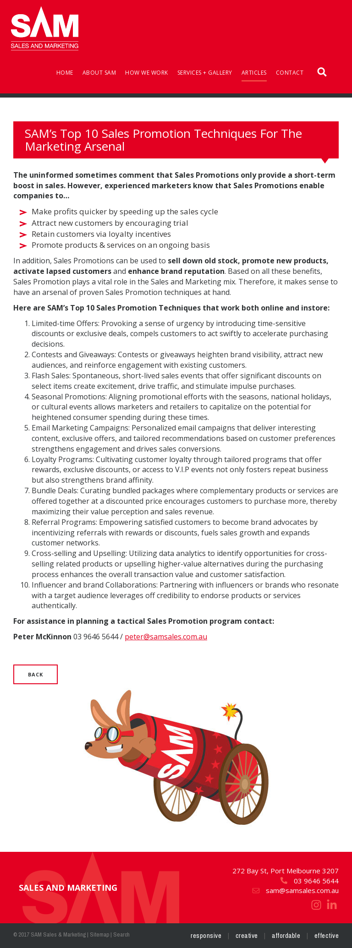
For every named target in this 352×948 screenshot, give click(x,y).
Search (121, 934)
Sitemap (99, 934)
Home (64, 72)
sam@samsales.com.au (295, 890)
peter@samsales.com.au (166, 637)
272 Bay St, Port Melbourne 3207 (285, 870)
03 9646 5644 (309, 880)
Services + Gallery (204, 72)
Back (35, 674)
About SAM (99, 72)
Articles (254, 72)
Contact (290, 72)
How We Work (146, 72)
